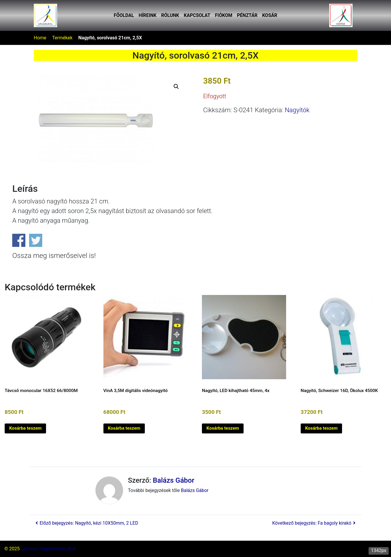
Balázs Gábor (173, 480)
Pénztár (247, 15)
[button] (176, 86)
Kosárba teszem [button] (25, 428)
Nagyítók (297, 110)
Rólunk (170, 15)
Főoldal (124, 15)
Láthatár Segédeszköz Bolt (48, 548)
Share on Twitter (35, 240)
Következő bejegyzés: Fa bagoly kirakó (314, 523)
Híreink (147, 15)
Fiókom (223, 15)
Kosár (269, 15)
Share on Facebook (18, 240)
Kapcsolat (197, 15)
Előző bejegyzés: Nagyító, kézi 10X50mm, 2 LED (86, 523)
